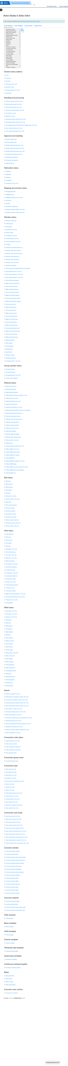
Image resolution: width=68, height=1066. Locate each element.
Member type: (9, 223)
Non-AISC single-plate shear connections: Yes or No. (19, 717)
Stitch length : (9, 658)
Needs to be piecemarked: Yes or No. (15, 110)
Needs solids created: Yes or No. (14, 104)
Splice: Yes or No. (10, 790)
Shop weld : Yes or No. (11, 611)
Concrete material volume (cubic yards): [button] (15, 907)
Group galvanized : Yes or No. (13, 375)
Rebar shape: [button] (8, 978)
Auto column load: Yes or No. (13, 822)
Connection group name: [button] (11, 761)
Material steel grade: (11, 389)
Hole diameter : (10, 534)
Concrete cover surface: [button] (11, 993)
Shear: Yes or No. (10, 784)
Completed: (9, 180)
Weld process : (9, 682)
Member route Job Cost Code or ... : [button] (14, 253)
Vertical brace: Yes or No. (12, 796)
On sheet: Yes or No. (11, 113)
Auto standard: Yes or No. (12, 808)
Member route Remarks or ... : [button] (13, 256)
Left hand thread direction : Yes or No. (15, 596)
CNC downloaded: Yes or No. (13, 732)
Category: (8, 244)
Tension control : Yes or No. (13, 499)
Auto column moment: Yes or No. (14, 825)
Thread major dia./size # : (12, 585)
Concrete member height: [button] (12, 881)
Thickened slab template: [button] (11, 951)
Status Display (26, 21)
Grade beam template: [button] (11, 959)
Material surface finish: (11, 404)
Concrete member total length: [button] (13, 869)
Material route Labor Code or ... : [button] (13, 416)
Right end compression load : (13, 331)
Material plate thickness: (12, 392)
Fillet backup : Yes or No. (12, 652)
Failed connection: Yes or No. (13, 693)
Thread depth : (9, 602)
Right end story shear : (11, 313)
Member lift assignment (12, 206)
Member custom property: (12, 259)
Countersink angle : (11, 570)
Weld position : (9, 685)
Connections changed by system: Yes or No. (17, 699)
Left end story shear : (11, 310)
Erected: (8, 203)
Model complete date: (11, 139)
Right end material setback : (13, 295)
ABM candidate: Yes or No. (12, 449)
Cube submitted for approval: (13, 746)
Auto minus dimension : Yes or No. (14, 274)
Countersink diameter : (11, 567)
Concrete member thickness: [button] (12, 875)
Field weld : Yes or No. (11, 614)
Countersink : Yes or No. (12, 564)
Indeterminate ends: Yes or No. (13, 720)
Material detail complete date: (13, 437)
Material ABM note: (11, 473)
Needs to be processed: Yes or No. (14, 101)
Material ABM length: (11, 464)
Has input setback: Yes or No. (13, 241)
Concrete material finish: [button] (11, 904)
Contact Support (63, 6)
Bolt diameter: (9, 487)
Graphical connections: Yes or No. (14, 726)
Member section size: (11, 220)
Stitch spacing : (9, 661)
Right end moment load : (12, 319)
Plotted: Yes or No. (10, 116)
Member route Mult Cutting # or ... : (15, 247)
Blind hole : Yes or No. (11, 558)
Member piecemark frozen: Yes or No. (15, 151)
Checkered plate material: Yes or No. (15, 446)
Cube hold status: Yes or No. (13, 740)
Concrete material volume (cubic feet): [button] (15, 910)
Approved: (8, 174)
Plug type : (8, 546)
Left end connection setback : (13, 298)
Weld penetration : (10, 676)
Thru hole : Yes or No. (11, 555)
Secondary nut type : (11, 514)
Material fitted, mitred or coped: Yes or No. (16, 395)
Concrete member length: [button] (12, 890)
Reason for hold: (10, 87)
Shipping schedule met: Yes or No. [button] (14, 197)
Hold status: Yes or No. (11, 84)
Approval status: (10, 163)
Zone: (7, 75)
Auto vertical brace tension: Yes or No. (15, 834)
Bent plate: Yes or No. (11, 775)
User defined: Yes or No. (12, 802)
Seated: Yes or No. (10, 787)
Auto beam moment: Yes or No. (13, 819)
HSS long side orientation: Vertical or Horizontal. (18, 268)
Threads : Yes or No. (11, 582)
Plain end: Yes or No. (11, 769)
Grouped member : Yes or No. (13, 361)
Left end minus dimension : (12, 280)
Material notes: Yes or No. (12, 428)
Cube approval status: (11, 752)
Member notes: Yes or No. (12, 262)
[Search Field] (37, 5)
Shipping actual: (10, 194)
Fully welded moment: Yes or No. (14, 793)
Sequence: (8, 78)
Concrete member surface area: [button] (13, 866)
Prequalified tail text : (11, 670)
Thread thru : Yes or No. (12, 599)
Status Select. (36, 21)
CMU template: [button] (9, 934)
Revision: (8, 81)
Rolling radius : (9, 349)
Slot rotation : (9, 540)
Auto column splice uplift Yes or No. (15, 828)
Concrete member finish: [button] (11, 854)
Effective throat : (10, 640)
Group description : (11, 372)
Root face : (8, 635)
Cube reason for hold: (11, 743)
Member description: (11, 265)
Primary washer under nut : (12, 520)
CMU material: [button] (9, 918)
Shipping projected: (11, 191)
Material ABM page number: (13, 452)
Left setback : (9, 629)
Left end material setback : (12, 292)
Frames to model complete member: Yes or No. (17, 729)
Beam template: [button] (9, 926)
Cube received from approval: (13, 749)
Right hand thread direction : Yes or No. (16, 593)
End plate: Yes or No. (11, 778)
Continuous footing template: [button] (13, 967)
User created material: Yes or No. (14, 128)
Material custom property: (12, 425)
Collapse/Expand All (52, 1062)
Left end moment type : (12, 334)
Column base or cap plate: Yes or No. (15, 781)
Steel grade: (9, 226)
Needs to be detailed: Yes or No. (14, 107)
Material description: (11, 431)
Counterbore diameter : (12, 576)
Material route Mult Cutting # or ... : (15, 413)
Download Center (52, 6)
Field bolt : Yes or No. (11, 496)
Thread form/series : (11, 590)
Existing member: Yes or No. (13, 90)
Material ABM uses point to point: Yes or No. (17, 467)
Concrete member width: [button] (11, 887)
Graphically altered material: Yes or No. (15, 122)
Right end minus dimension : (13, 283)
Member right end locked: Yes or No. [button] (14, 148)
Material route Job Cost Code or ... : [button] (14, 419)
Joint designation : (10, 679)
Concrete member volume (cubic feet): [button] (15, 860)
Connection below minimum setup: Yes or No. (17, 702)
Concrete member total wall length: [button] (14, 872)
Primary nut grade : (10, 511)
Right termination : (10, 667)
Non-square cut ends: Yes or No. (14, 708)
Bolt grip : (8, 493)
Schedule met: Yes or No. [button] (11, 183)
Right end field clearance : (12, 289)
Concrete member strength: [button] (12, 851)
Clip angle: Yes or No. (11, 772)
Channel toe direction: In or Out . (14, 407)
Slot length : (9, 543)
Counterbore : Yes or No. (12, 573)
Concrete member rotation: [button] (12, 893)
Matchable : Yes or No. (11, 549)
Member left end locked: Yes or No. (14, 145)
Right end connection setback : (13, 301)
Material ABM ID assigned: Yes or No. (15, 461)
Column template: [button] (10, 943)
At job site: (8, 200)
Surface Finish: (9, 232)
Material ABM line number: (12, 455)
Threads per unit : (10, 588)
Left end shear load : (11, 304)
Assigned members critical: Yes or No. (15, 212)
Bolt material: (9, 484)
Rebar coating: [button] (9, 981)
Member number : (10, 355)
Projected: (8, 171)
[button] (34, 5)
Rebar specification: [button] (10, 984)
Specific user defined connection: (14, 805)
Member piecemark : (11, 358)
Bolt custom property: (11, 505)
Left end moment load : (12, 316)
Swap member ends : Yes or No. (14, 271)
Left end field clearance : (12, 286)
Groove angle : (9, 649)
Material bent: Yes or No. (12, 398)
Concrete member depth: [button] (11, 878)
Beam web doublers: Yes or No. (13, 714)
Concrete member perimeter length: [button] (14, 863)
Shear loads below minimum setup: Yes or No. (17, 705)
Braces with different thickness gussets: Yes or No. (18, 723)
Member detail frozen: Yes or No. (14, 154)
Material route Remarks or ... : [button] (13, 422)
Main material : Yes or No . (12, 440)
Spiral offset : (9, 352)
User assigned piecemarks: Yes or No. (15, 131)
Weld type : (9, 620)
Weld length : (9, 626)
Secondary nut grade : (11, 517)
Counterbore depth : (11, 579)
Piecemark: (8, 93)
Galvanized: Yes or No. (11, 229)
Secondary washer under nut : (13, 523)
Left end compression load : (13, 328)
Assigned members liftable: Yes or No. (15, 209)
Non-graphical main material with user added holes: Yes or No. (21, 125)
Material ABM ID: (10, 458)
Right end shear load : (11, 307)
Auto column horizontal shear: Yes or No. (16, 831)
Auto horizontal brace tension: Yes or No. (16, 840)
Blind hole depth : (10, 561)
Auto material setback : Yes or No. (14, 277)
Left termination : (10, 664)
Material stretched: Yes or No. (13, 401)
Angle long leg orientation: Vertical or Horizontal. (18, 410)
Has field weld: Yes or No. (12, 238)
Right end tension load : (12, 325)
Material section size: (11, 386)
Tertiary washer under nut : (12, 526)
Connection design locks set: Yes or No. (16, 711)
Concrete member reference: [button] (12, 884)
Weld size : (8, 623)
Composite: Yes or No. (11, 235)
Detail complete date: (11, 142)
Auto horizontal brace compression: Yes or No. (17, 843)
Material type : (9, 443)
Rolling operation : (10, 340)
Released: (8, 177)
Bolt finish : (9, 502)
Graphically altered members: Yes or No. (16, 119)
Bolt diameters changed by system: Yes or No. (17, 696)
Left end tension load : (11, 322)
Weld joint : (9, 673)
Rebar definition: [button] (9, 975)
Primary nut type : (10, 508)
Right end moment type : (12, 337)
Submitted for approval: (12, 157)
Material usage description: (12, 434)
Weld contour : (9, 646)
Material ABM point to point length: (15, 470)
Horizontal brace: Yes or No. (13, 799)
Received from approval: (12, 160)
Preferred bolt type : (11, 552)
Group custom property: (12, 378)
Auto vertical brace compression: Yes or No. (17, 837)
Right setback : (9, 632)
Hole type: (8, 537)
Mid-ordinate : (9, 343)
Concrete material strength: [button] (12, 901)
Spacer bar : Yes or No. (11, 617)
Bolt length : (9, 490)
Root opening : (9, 638)
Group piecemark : (10, 369)
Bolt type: (8, 481)
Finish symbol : (9, 643)
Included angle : (10, 346)
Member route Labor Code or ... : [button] (13, 250)
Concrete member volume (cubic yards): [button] (15, 857)
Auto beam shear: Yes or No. (13, 816)
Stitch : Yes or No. (10, 655)
